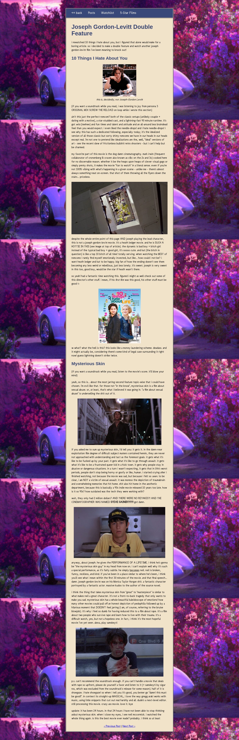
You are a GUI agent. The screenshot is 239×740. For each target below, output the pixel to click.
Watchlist (107, 13)
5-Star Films (128, 13)
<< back (76, 13)
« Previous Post (112, 726)
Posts (91, 13)
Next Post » (129, 726)
